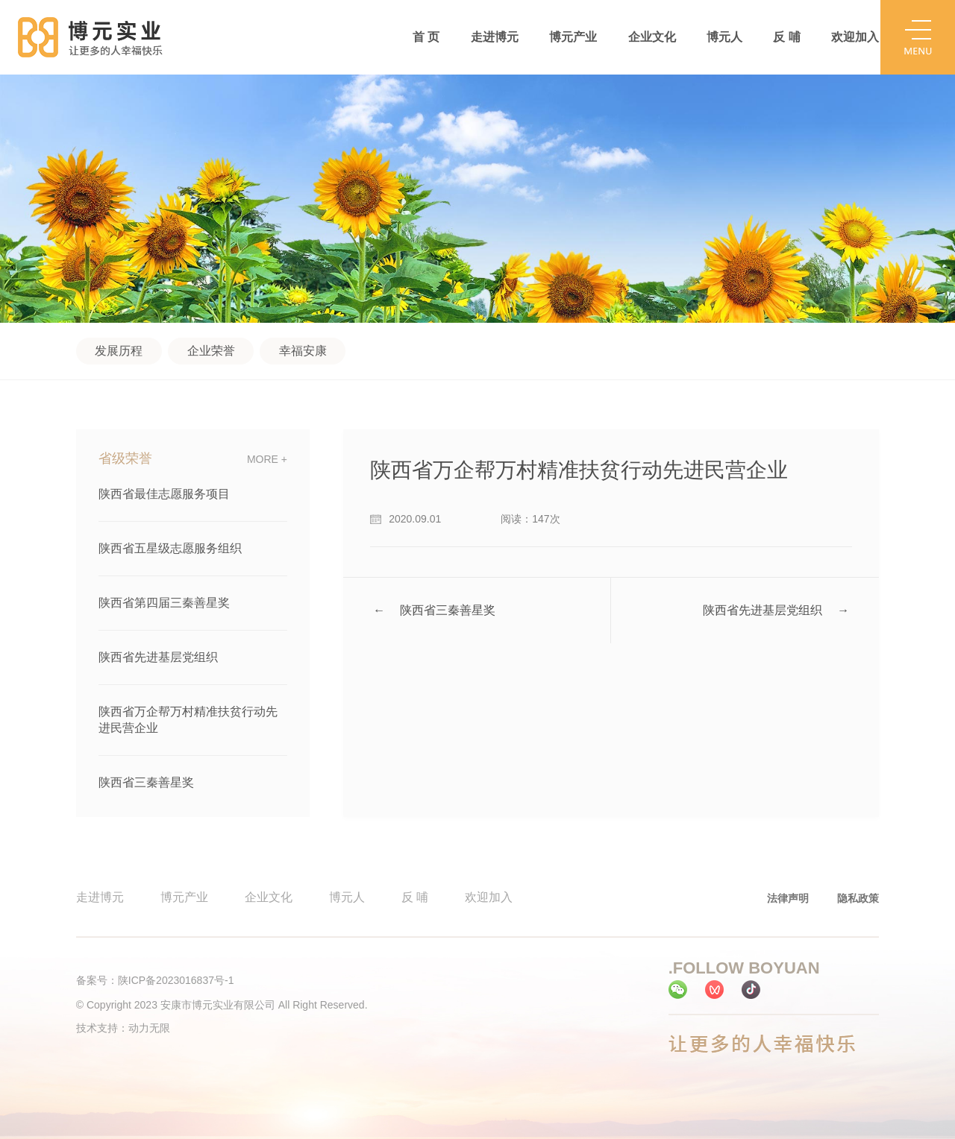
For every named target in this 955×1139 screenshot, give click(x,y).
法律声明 (788, 898)
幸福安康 (303, 350)
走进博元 (495, 37)
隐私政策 (858, 898)
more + (267, 459)
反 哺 (786, 37)
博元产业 (573, 37)
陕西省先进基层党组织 (158, 657)
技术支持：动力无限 (123, 1028)
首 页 (426, 37)
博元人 (724, 37)
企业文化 (652, 37)
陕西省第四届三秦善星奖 (164, 602)
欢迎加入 (855, 37)
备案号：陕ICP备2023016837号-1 (155, 980)
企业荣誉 (211, 350)
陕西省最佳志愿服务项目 (164, 494)
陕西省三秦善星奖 (146, 782)
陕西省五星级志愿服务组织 (170, 548)
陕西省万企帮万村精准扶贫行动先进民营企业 (188, 719)
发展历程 (119, 350)
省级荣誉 (125, 459)
